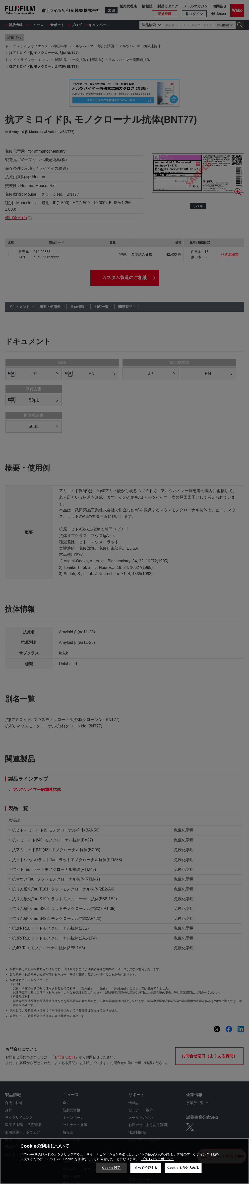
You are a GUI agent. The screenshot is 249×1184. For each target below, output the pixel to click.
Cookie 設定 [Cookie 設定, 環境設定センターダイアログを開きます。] (111, 1168)
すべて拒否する (145, 1168)
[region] (124, 1161)
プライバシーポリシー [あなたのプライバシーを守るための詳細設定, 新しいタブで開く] (157, 1159)
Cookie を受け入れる (183, 1168)
